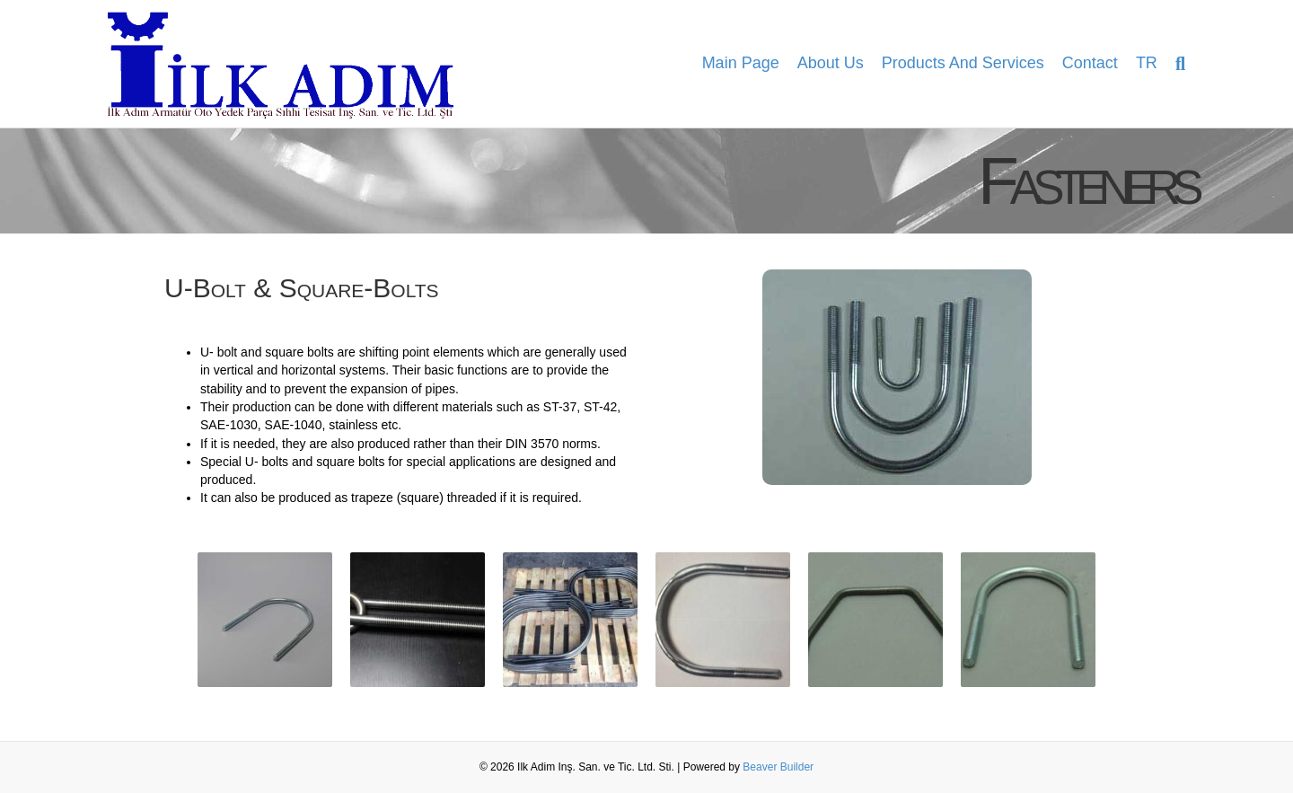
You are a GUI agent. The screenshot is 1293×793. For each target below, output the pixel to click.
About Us (830, 63)
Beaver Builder (778, 767)
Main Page (740, 63)
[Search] (1175, 63)
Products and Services (963, 63)
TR (1146, 63)
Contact (1090, 63)
